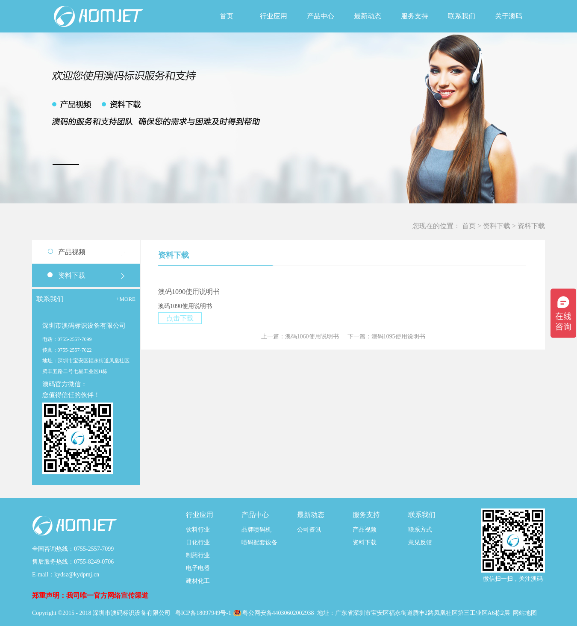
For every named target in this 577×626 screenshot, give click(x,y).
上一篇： (300, 336)
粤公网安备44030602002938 (279, 613)
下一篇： (386, 336)
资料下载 (496, 225)
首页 (226, 16)
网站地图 (525, 613)
